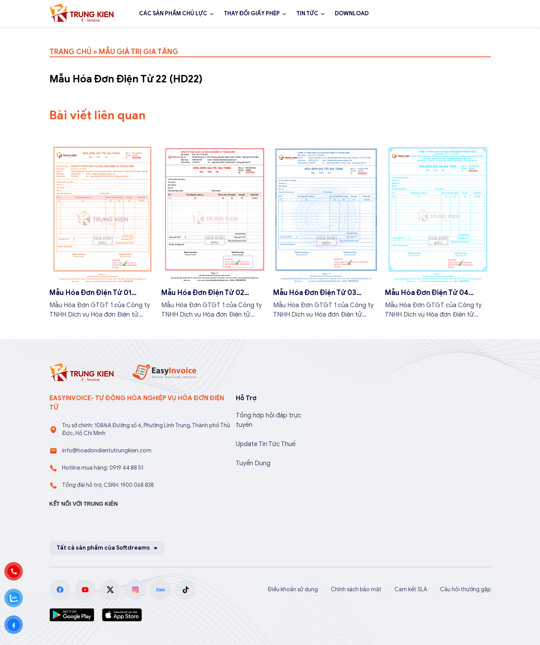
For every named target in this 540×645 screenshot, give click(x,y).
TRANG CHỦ (70, 51)
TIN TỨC (307, 13)
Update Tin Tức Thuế (266, 444)
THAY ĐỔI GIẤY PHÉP (252, 13)
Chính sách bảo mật (356, 589)
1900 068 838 (413, 14)
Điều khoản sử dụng (293, 589)
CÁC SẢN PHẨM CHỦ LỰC (173, 13)
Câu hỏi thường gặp (465, 589)
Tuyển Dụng (253, 463)
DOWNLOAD (352, 13)
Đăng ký (469, 13)
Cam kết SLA (410, 589)
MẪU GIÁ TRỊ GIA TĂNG (138, 51)
